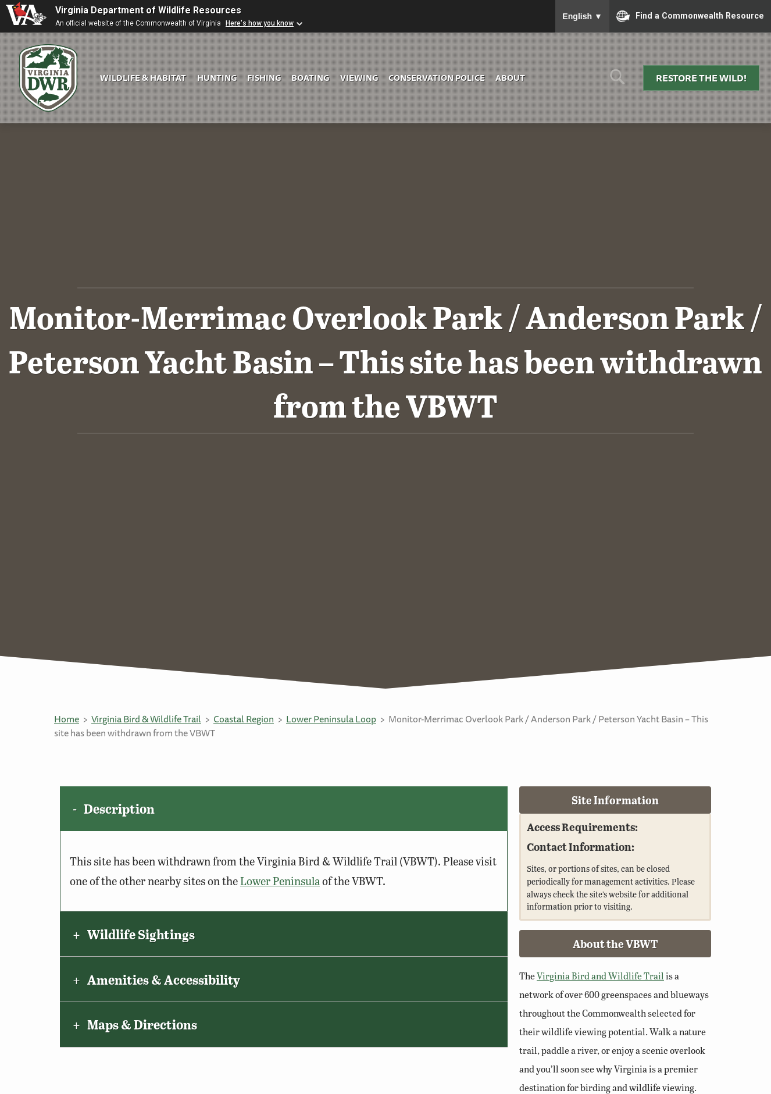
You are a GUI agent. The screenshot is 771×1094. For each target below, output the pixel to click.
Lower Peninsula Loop (331, 718)
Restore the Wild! (701, 77)
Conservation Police (436, 77)
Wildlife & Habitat (143, 77)
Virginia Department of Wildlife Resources (148, 10)
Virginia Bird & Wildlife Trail (146, 718)
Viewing (359, 77)
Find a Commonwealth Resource (690, 16)
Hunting (217, 77)
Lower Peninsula (280, 881)
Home (66, 718)
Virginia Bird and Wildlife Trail (600, 975)
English (582, 16)
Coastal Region (243, 718)
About (510, 77)
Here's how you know (260, 23)
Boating (310, 77)
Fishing (264, 77)
